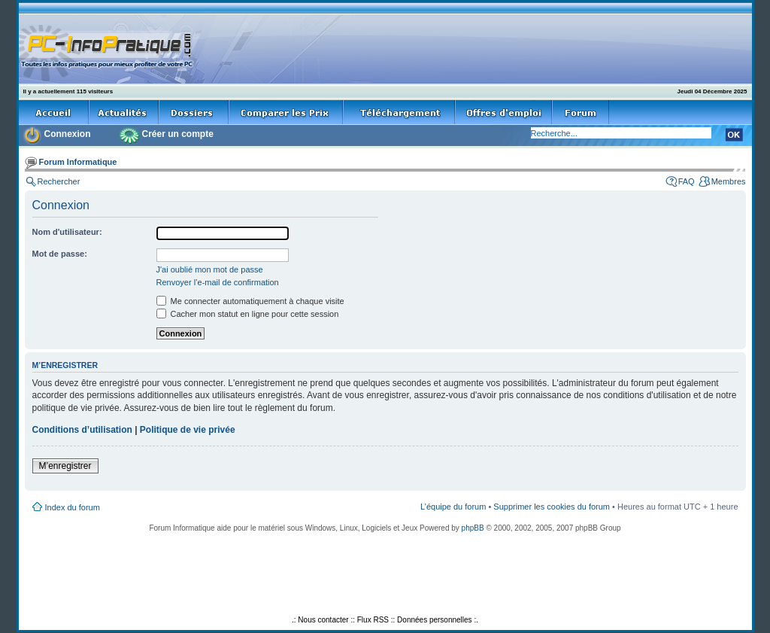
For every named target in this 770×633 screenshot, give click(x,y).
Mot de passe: (59, 253)
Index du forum (72, 507)
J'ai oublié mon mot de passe (209, 269)
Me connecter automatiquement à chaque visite (250, 301)
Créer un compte (178, 134)
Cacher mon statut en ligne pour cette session (247, 313)
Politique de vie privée (187, 430)
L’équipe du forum (453, 506)
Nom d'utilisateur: (67, 231)
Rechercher (59, 181)
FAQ (686, 181)
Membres (728, 181)
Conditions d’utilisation (82, 430)
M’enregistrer (65, 466)
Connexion (67, 134)
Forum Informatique (78, 161)
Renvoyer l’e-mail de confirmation (217, 282)
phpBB (473, 528)
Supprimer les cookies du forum (551, 506)
